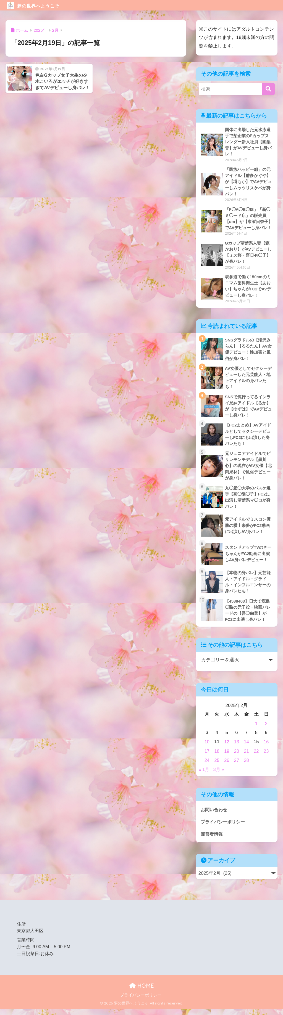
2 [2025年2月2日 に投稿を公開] (266, 730)
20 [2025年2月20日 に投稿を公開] (236, 757)
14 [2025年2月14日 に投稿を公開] (246, 748)
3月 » (219, 775)
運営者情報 (212, 839)
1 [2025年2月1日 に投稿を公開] (256, 730)
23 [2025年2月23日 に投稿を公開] (266, 757)
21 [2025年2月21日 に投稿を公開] (246, 757)
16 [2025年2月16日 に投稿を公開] (266, 748)
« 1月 (204, 775)
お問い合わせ (215, 814)
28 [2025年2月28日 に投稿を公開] (246, 766)
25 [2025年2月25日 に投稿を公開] (216, 766)
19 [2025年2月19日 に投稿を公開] (226, 757)
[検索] (268, 89)
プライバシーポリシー (224, 827)
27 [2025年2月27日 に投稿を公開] (236, 766)
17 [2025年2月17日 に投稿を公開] (207, 757)
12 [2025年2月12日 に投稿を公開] (226, 748)
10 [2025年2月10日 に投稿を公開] (207, 748)
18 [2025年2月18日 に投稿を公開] (216, 757)
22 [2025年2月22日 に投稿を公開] (256, 757)
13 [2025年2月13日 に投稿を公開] (236, 748)
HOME (141, 991)
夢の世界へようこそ (43, 5)
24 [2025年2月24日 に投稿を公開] (207, 766)
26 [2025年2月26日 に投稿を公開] (226, 766)
